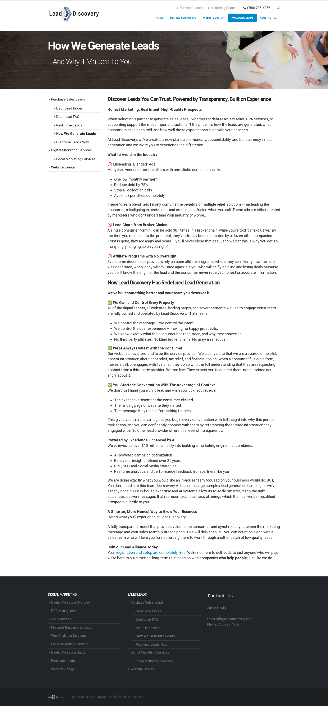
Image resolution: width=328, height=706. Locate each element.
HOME (159, 17)
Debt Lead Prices (69, 108)
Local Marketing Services (75, 159)
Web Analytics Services (68, 636)
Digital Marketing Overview (71, 602)
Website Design (213, 17)
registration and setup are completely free (151, 552)
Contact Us (268, 17)
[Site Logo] (74, 13)
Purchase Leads (190, 8)
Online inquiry (217, 608)
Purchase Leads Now (72, 142)
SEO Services (61, 619)
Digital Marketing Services (71, 150)
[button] (278, 8)
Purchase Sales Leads (68, 99)
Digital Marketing (183, 17)
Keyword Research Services (71, 628)
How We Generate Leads (76, 133)
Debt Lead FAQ (67, 117)
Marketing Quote (221, 8)
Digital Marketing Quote (68, 652)
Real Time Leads (69, 125)
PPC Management (64, 611)
